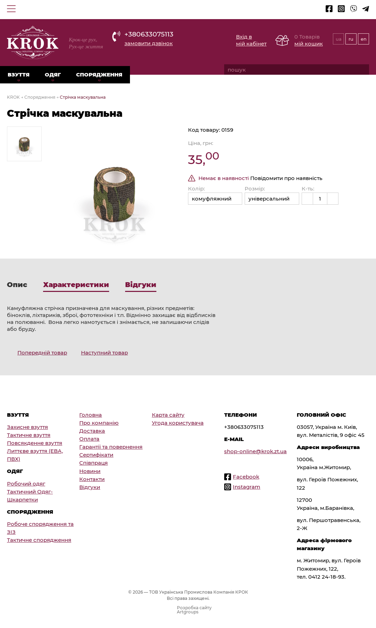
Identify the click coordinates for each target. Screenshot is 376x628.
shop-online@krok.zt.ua (255, 451)
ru (351, 39)
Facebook (246, 476)
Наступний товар (104, 352)
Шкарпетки (22, 499)
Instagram (246, 486)
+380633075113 (148, 34)
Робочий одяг (26, 483)
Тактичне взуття (28, 435)
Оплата (89, 438)
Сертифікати (96, 454)
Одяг (53, 74)
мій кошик (308, 43)
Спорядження (99, 74)
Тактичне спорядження (39, 540)
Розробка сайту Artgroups (194, 610)
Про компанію (98, 422)
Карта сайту (168, 414)
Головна (90, 414)
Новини (89, 471)
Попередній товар (42, 352)
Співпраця (93, 462)
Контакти (92, 479)
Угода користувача (178, 422)
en (364, 39)
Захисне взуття (27, 427)
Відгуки (89, 487)
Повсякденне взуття (34, 443)
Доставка (92, 430)
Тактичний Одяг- (30, 491)
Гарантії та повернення (110, 446)
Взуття (19, 74)
